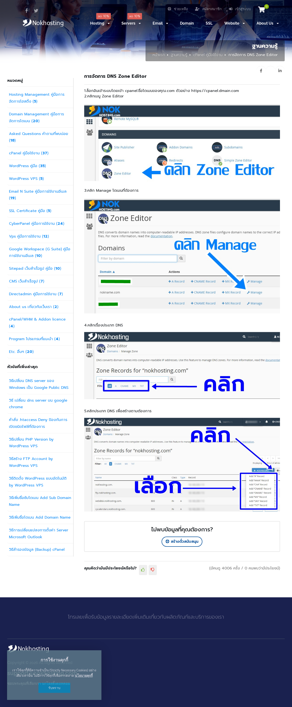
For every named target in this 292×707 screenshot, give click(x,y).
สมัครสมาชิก (208, 9)
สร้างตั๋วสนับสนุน (182, 541)
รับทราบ (54, 687)
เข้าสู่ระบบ (240, 9)
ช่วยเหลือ (178, 9)
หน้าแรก (159, 55)
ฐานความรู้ (179, 55)
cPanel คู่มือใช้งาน (207, 55)
